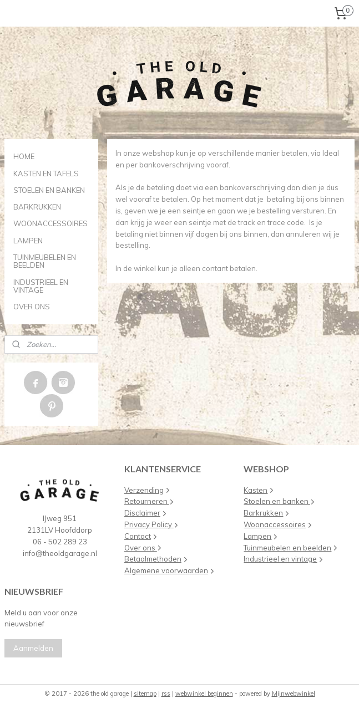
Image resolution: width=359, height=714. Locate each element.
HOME (23, 156)
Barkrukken (263, 512)
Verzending (144, 490)
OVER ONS (31, 306)
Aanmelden (33, 648)
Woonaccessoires (275, 524)
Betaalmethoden (152, 558)
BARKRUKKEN (37, 206)
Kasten (255, 490)
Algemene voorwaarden (166, 570)
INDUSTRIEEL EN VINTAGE (40, 286)
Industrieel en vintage (280, 558)
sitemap (145, 693)
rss (165, 693)
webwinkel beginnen (204, 693)
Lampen (257, 536)
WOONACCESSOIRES (50, 223)
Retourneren (149, 501)
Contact (137, 536)
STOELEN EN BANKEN (49, 190)
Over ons (140, 547)
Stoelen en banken (277, 501)
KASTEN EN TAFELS (46, 173)
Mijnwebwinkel (293, 693)
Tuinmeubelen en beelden (287, 547)
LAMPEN (28, 240)
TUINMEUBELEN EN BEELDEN (44, 261)
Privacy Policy (149, 524)
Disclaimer (142, 512)
